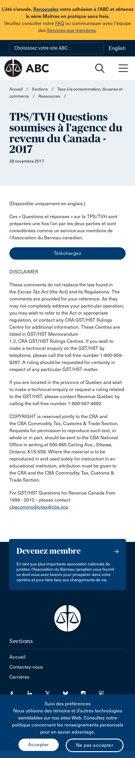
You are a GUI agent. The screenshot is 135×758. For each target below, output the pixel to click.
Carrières (19, 677)
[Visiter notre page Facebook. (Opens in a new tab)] (18, 692)
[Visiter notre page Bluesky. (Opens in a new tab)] (72, 692)
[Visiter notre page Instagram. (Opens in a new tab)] (90, 692)
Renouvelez (46, 9)
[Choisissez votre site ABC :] (56, 48)
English (117, 48)
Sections (40, 89)
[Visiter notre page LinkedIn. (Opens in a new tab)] (36, 692)
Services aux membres (71, 30)
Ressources (49, 96)
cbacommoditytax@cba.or (37, 507)
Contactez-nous (26, 667)
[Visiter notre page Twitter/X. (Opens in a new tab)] (54, 692)
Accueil (16, 89)
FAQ (59, 23)
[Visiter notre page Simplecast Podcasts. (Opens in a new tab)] (105, 692)
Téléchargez (68, 253)
